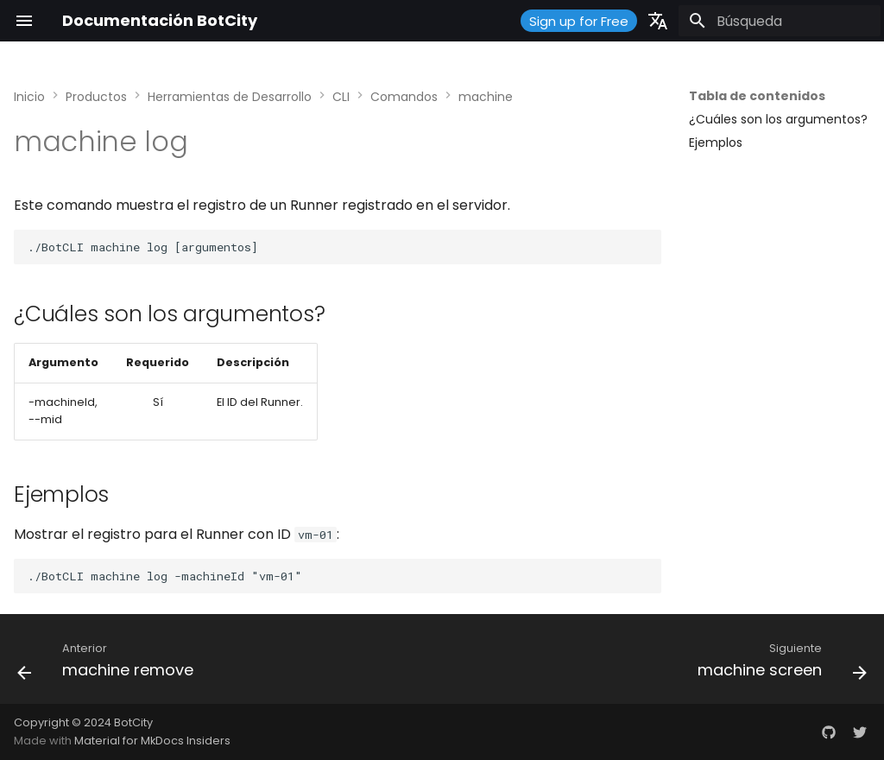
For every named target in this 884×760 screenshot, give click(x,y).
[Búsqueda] (780, 20)
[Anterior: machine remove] (109, 664)
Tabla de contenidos (757, 96)
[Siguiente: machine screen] (778, 664)
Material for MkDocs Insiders (152, 740)
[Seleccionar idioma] (658, 20)
